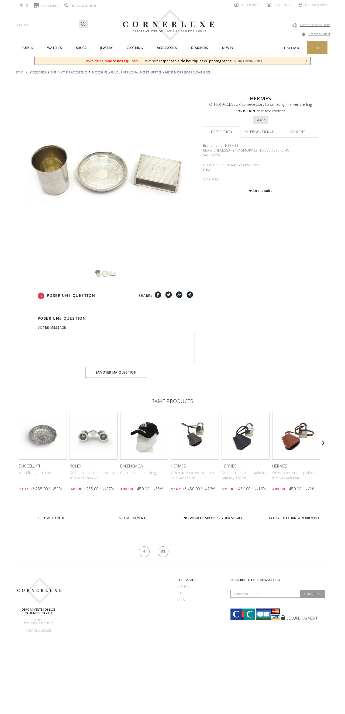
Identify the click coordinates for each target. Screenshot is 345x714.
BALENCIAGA (131, 466)
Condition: (246, 111)
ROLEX (75, 466)
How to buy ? (80, 607)
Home (19, 72)
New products (81, 674)
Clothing (185, 620)
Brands (183, 586)
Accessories (187, 626)
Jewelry (183, 613)
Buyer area (278, 4)
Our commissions (84, 627)
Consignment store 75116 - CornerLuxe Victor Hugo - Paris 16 (142, 653)
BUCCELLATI (29, 466)
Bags (181, 599)
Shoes (182, 593)
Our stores (46, 5)
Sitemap (75, 681)
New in (182, 633)
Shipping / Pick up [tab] (259, 131)
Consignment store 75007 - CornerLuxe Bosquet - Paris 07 (143, 613)
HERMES (178, 466)
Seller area (246, 4)
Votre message (52, 327)
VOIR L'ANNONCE (248, 60)
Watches (184, 606)
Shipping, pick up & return (91, 634)
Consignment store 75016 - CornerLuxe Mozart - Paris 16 (142, 633)
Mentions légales (38, 630)
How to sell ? (80, 601)
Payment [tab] (297, 131)
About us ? (78, 581)
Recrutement (130, 586)
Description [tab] (221, 131)
